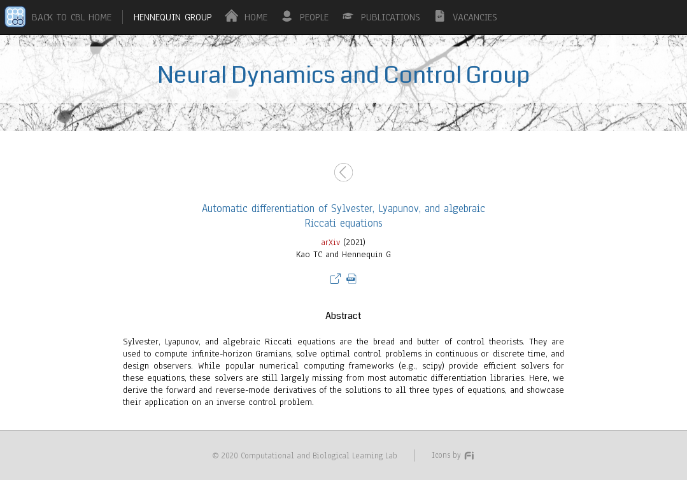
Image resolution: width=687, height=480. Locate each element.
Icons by (453, 454)
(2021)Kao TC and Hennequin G (343, 283)
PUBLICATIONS (390, 17)
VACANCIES (475, 17)
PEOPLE (314, 17)
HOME (255, 17)
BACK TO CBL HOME (71, 17)
